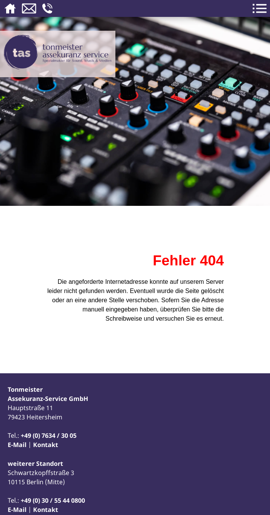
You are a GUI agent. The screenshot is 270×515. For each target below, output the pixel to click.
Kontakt (45, 444)
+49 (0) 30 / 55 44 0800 (53, 500)
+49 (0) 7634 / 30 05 (49, 435)
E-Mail (17, 444)
